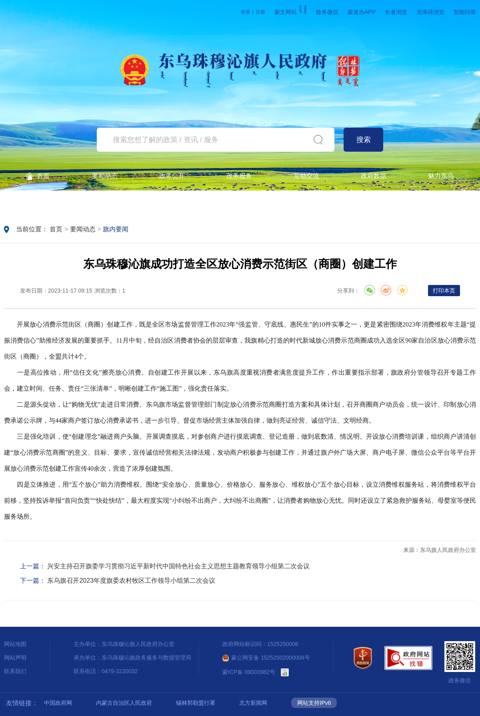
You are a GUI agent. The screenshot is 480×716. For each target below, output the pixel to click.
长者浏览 (396, 12)
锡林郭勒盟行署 (195, 703)
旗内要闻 (115, 229)
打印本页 (444, 290)
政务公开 (172, 175)
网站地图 (15, 644)
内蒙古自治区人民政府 (124, 703)
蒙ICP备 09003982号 (248, 672)
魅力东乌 (441, 175)
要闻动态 (105, 175)
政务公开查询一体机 (37, 202)
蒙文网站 (290, 12)
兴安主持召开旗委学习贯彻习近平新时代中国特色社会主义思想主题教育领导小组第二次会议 (178, 566)
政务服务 (239, 175)
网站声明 (15, 657)
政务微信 (327, 12)
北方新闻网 (253, 703)
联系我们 (15, 671)
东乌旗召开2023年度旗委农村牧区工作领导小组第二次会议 (131, 580)
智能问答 (465, 12)
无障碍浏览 (430, 12)
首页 (37, 176)
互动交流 (306, 175)
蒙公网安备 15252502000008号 (266, 657)
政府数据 (373, 175)
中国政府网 (58, 703)
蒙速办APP (362, 12)
